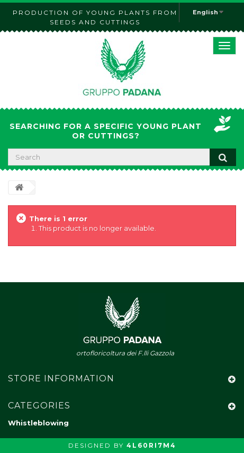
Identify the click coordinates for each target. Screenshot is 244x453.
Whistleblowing (38, 423)
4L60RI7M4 (151, 445)
